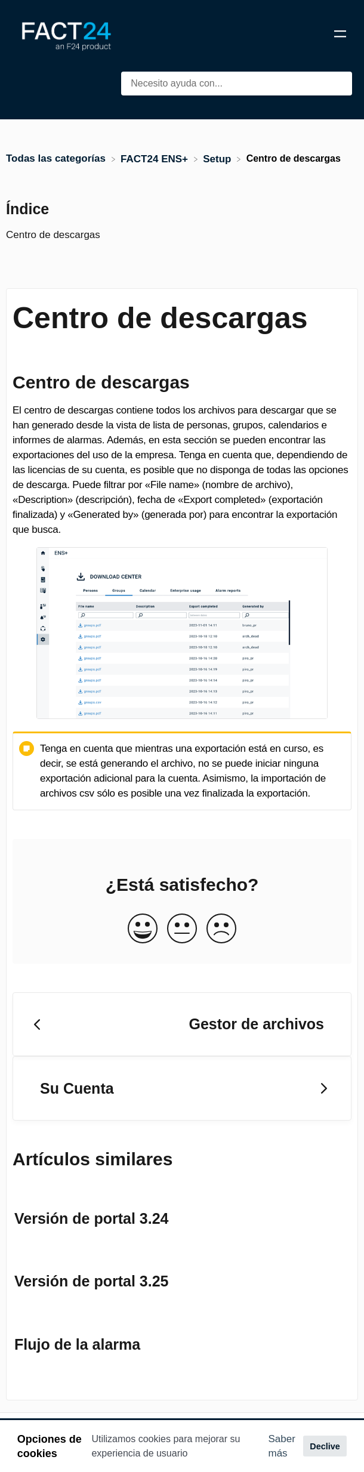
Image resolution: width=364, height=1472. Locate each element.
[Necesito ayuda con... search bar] (236, 83)
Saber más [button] (282, 1446)
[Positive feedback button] (142, 929)
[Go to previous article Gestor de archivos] (182, 1024)
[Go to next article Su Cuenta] (182, 1088)
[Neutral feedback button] (182, 929)
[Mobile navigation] (340, 36)
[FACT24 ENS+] (156, 158)
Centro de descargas (53, 234)
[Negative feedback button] (221, 929)
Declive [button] (325, 1446)
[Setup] (218, 158)
